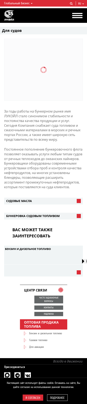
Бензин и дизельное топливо (28, 249)
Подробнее (57, 398)
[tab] (43, 201)
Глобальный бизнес (18, 3)
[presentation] (84, 261)
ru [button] (81, 3)
